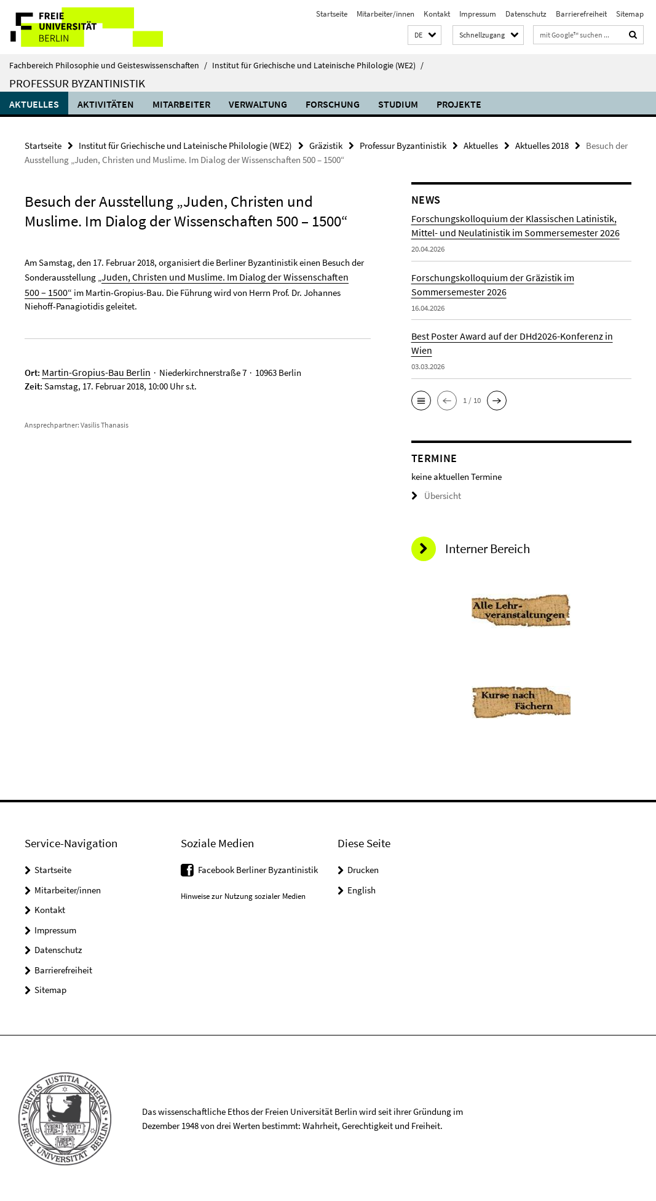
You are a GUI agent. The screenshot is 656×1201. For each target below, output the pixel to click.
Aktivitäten (105, 104)
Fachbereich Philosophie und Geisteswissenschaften (108, 65)
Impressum (477, 14)
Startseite (331, 14)
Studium (398, 104)
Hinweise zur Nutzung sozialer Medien (243, 895)
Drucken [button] (363, 869)
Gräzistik (325, 145)
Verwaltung (258, 104)
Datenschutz (526, 14)
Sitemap (630, 14)
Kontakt (437, 14)
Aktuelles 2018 (542, 145)
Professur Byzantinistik (77, 83)
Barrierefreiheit (581, 14)
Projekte (459, 104)
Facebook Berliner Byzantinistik (258, 869)
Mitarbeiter (181, 104)
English (361, 889)
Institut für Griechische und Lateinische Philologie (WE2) (318, 65)
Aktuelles (34, 104)
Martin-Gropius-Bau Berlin (92, 367)
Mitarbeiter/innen (385, 14)
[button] (424, 35)
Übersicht (433, 495)
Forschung (333, 104)
